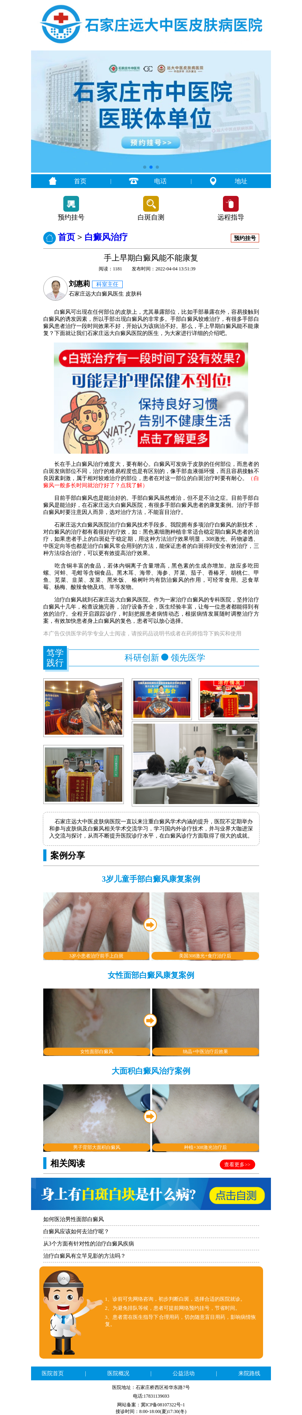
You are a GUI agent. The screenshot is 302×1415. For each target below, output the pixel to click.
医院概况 (118, 1373)
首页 (80, 181)
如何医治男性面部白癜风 (73, 1219)
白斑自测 (151, 217)
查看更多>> (237, 1164)
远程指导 (230, 217)
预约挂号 (71, 217)
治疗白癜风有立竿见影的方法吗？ (84, 1256)
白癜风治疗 (106, 237)
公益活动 (184, 1373)
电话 (160, 181)
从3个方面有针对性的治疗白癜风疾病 (88, 1244)
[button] (144, 167)
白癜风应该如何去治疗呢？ (76, 1231)
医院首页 (53, 1373)
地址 (241, 181)
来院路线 (249, 1373)
